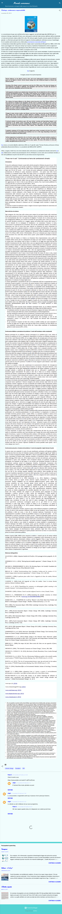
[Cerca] (60, 3)
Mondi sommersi (21, 3)
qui (57, 151)
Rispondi (10, 790)
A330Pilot (35, 910)
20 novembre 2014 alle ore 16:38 (20, 774)
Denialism (18, 768)
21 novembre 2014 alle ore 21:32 (18, 801)
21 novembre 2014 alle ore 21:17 (23, 782)
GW (23, 768)
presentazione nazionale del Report (36, 42)
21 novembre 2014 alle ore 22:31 (25, 806)
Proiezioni (4, 849)
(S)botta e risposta (6, 887)
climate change (9, 768)
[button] (60, 10)
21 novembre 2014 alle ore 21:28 (18, 793)
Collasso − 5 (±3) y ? (7, 868)
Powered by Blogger (31, 908)
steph (14, 783)
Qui (28, 71)
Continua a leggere (55, 863)
